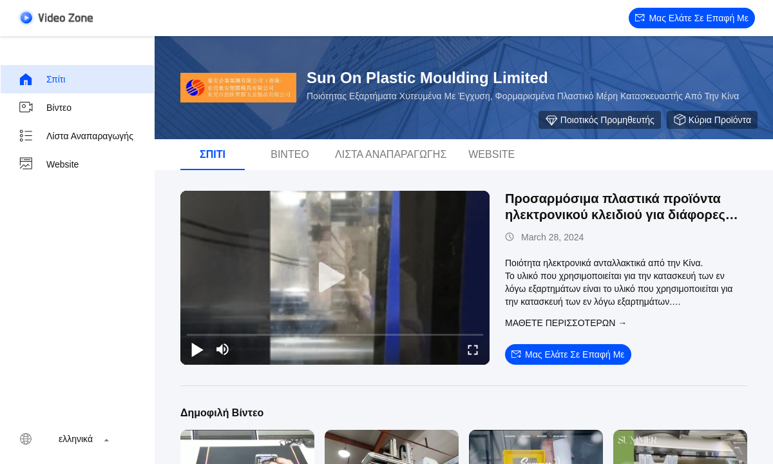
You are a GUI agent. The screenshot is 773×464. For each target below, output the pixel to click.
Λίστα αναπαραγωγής (75, 136)
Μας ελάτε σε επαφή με (692, 18)
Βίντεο (45, 107)
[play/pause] (197, 349)
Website (48, 164)
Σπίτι (41, 79)
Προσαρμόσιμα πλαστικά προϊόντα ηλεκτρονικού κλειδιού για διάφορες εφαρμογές (615, 214)
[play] (335, 278)
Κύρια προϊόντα (712, 119)
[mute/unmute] (223, 349)
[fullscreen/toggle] (473, 349)
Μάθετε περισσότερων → (566, 323)
